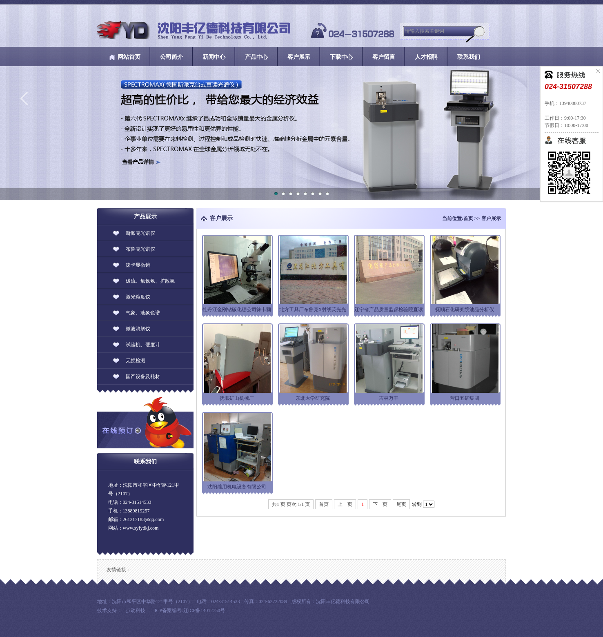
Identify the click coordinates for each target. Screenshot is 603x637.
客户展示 (491, 218)
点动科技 (135, 610)
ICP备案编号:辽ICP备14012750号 (190, 610)
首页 (468, 218)
